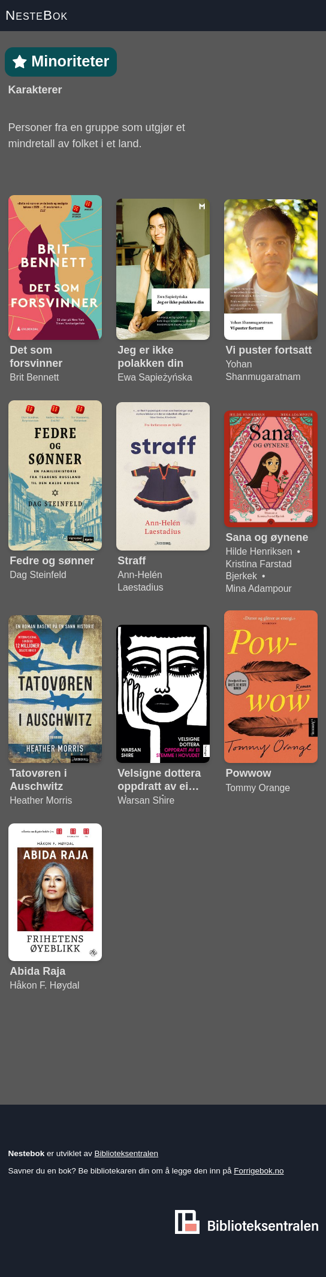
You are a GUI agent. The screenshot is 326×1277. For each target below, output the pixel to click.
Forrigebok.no (258, 1170)
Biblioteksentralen (127, 1153)
